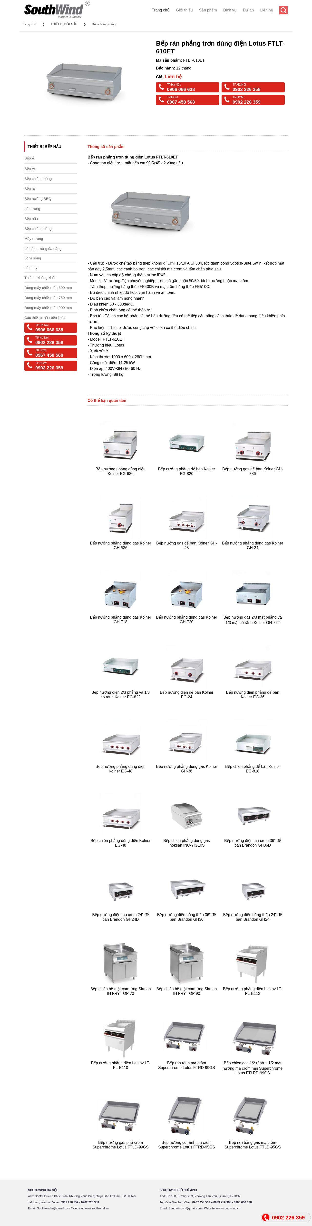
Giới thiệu (184, 10)
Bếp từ (29, 189)
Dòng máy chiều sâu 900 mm (48, 308)
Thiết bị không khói (39, 278)
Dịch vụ (230, 10)
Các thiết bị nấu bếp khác (45, 318)
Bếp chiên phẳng (104, 24)
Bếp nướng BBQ (37, 199)
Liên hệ (266, 10)
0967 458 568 (181, 102)
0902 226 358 (246, 89)
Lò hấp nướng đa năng (42, 249)
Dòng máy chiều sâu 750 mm (48, 298)
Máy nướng (33, 239)
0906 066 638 (181, 89)
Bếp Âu (30, 169)
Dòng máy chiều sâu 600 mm (48, 288)
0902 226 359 (246, 102)
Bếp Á (29, 158)
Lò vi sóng (32, 258)
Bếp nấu (31, 219)
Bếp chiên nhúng (38, 179)
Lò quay (30, 268)
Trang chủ (161, 10)
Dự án (248, 10)
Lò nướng (32, 209)
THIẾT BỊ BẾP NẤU (64, 24)
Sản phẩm (208, 10)
